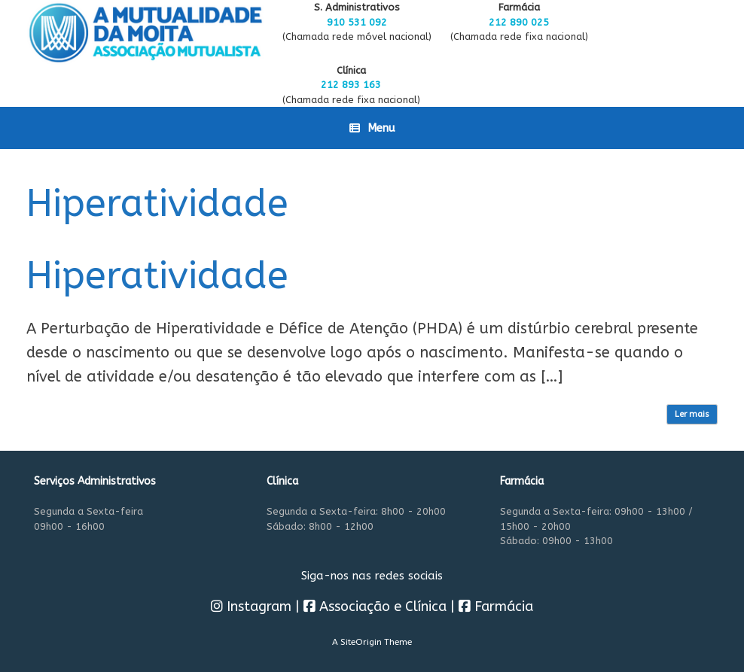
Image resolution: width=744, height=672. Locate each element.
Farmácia (496, 606)
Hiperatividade (157, 276)
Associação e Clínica (375, 606)
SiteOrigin (361, 642)
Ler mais (692, 414)
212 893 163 (351, 84)
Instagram (251, 606)
